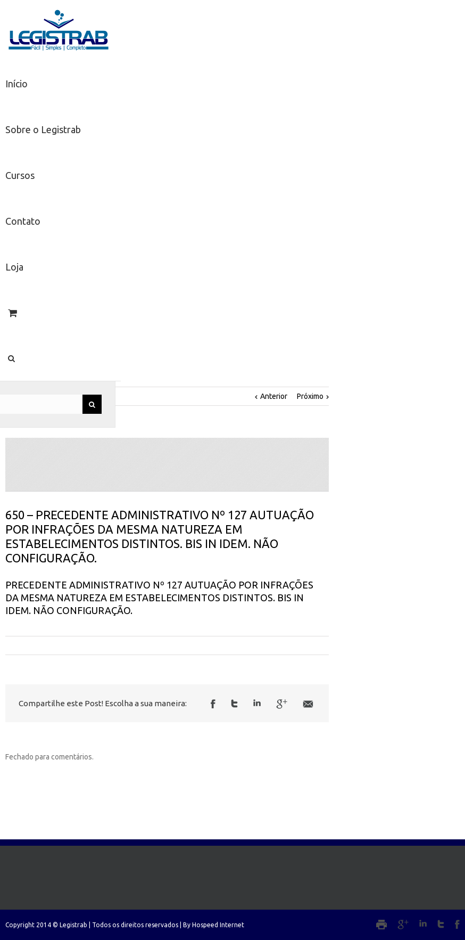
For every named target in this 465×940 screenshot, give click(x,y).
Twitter (234, 703)
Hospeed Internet (218, 924)
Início (16, 83)
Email (308, 704)
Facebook (213, 703)
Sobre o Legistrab (43, 129)
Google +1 (281, 704)
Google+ (403, 924)
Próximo (310, 396)
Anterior (273, 396)
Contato (22, 221)
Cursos (20, 175)
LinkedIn (257, 702)
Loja (14, 266)
